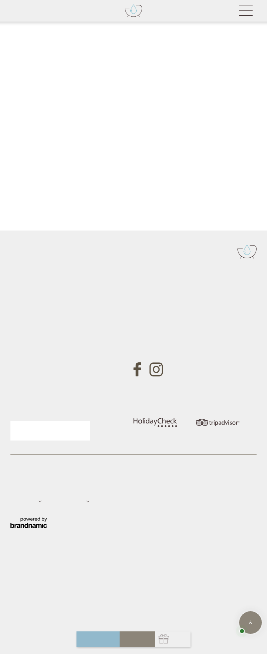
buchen (137, 639)
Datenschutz (49, 488)
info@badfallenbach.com (165, 322)
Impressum (22, 488)
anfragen (98, 639)
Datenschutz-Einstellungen (126, 488)
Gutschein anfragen (51, 370)
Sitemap (73, 488)
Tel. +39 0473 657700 (161, 302)
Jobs (90, 488)
